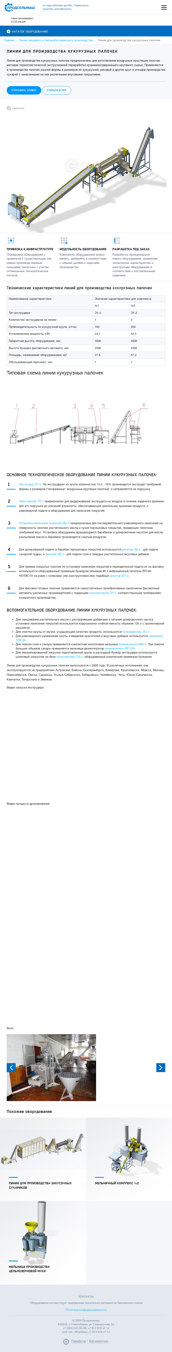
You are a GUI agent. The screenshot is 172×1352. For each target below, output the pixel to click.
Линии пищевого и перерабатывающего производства (56, 40)
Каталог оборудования (27, 32)
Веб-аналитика (98, 1341)
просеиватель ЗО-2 (136, 631)
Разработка (78, 1341)
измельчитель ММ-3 (132, 644)
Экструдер (27, 484)
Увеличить (18, 108)
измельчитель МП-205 (120, 648)
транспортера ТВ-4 (69, 656)
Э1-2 (38, 484)
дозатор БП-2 (119, 575)
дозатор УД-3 (54, 554)
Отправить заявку (24, 90)
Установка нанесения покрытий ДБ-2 (44, 523)
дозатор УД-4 (131, 549)
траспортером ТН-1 (102, 593)
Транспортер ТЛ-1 (31, 501)
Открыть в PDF (57, 90)
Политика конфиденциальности (86, 1309)
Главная (9, 40)
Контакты (86, 1297)
